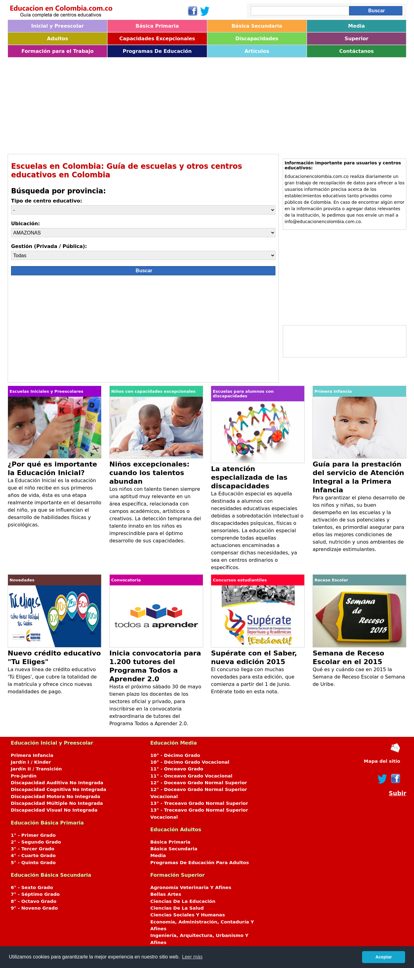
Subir (397, 793)
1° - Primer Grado (33, 835)
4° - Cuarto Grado (33, 855)
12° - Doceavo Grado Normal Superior (198, 782)
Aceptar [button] (383, 956)
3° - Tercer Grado (32, 849)
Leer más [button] (192, 956)
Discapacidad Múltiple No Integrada (57, 803)
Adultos (57, 38)
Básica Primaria (157, 26)
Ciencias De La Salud (177, 908)
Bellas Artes (165, 894)
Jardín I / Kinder (31, 762)
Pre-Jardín (24, 776)
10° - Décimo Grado (175, 755)
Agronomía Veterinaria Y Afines (190, 887)
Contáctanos (356, 51)
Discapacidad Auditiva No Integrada (57, 782)
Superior (356, 38)
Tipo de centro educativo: (46, 201)
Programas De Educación (157, 51)
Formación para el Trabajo (58, 51)
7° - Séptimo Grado (35, 894)
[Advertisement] (192, 104)
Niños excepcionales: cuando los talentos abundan (149, 472)
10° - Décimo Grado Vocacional (189, 762)
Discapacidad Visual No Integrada (54, 810)
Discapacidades (256, 38)
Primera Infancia (32, 755)
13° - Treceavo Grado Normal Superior (199, 803)
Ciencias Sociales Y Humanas (187, 915)
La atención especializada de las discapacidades (249, 477)
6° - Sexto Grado (32, 887)
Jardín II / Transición (36, 769)
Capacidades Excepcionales (157, 38)
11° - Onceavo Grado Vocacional (191, 776)
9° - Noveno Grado (34, 908)
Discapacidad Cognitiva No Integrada (58, 789)
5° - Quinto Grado (33, 862)
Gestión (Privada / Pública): (49, 246)
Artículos (256, 51)
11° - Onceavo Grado (176, 769)
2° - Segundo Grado (36, 842)
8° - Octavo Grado (33, 901)
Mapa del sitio (382, 761)
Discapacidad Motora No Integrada (55, 796)
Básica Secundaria (256, 26)
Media (356, 26)
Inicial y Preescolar (57, 26)
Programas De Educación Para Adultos (199, 862)
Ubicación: (25, 223)
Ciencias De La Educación (182, 901)
